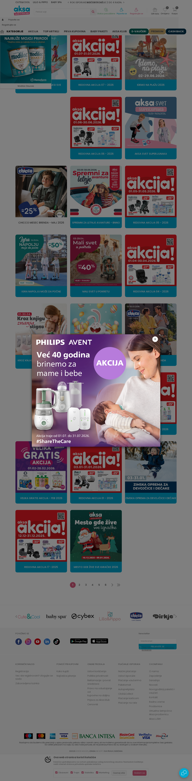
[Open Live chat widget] (184, 773)
